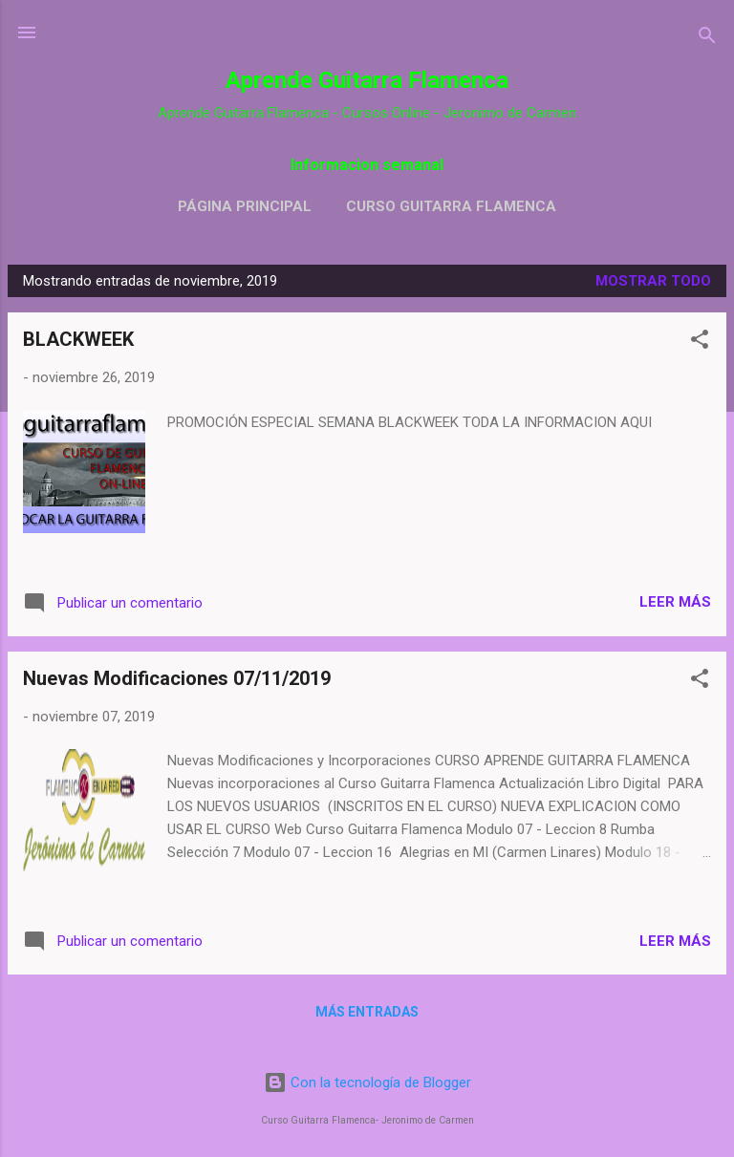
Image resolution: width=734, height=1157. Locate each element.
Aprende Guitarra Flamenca (367, 80)
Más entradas (367, 1011)
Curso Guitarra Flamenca (451, 206)
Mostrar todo (653, 280)
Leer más (675, 602)
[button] (699, 342)
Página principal (245, 206)
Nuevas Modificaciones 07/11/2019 (177, 678)
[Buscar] (707, 39)
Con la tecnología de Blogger (367, 1082)
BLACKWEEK (78, 339)
